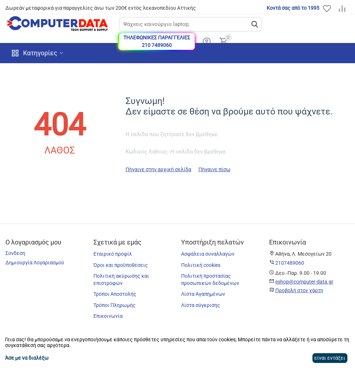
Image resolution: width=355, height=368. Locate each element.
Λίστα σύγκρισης (200, 305)
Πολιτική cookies (200, 265)
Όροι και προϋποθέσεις (120, 265)
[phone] (289, 263)
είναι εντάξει (329, 358)
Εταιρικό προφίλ (112, 254)
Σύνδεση (15, 253)
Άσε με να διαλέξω (27, 358)
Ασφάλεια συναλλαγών (208, 254)
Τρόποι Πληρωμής (114, 305)
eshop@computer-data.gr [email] (304, 282)
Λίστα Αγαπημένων (203, 294)
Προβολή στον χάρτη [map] (299, 290)
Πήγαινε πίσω (214, 169)
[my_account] (206, 41)
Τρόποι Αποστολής (114, 294)
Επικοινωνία (108, 316)
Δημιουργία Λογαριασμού (34, 262)
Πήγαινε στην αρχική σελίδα (158, 169)
